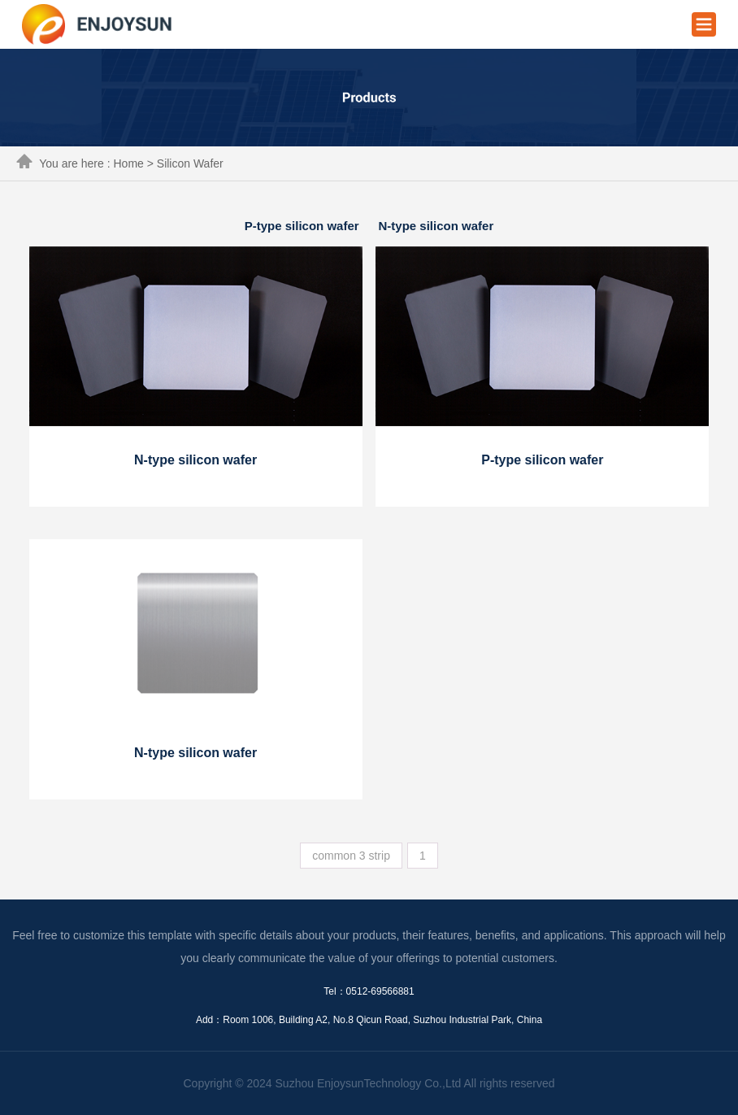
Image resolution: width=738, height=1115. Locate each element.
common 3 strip (351, 855)
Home (128, 163)
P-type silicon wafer (302, 226)
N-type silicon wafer (436, 226)
